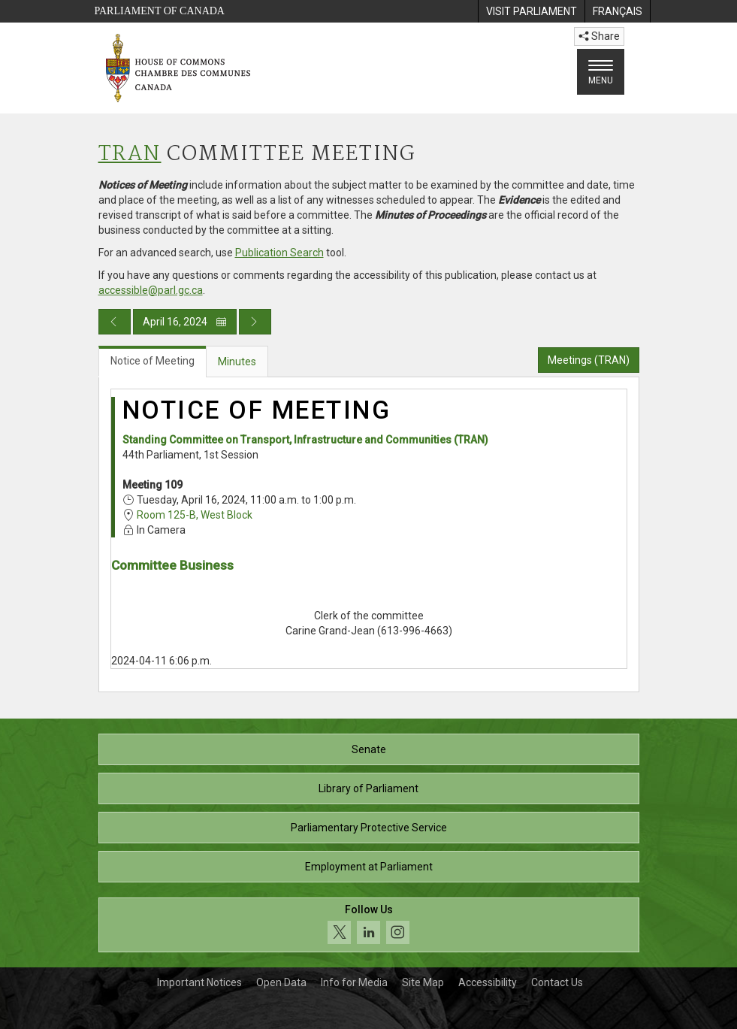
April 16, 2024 (185, 322)
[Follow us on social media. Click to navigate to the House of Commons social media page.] (368, 924)
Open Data (281, 982)
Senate (369, 749)
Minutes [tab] (237, 362)
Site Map (423, 982)
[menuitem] (531, 11)
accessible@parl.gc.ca (150, 290)
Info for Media (354, 982)
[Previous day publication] (114, 321)
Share (599, 36)
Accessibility (487, 982)
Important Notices (199, 982)
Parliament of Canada (160, 11)
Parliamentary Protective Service (369, 828)
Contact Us (557, 982)
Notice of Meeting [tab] (152, 361)
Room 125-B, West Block (194, 515)
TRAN (130, 154)
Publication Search (279, 253)
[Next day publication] (255, 321)
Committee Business (172, 565)
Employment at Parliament (369, 867)
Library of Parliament (368, 788)
